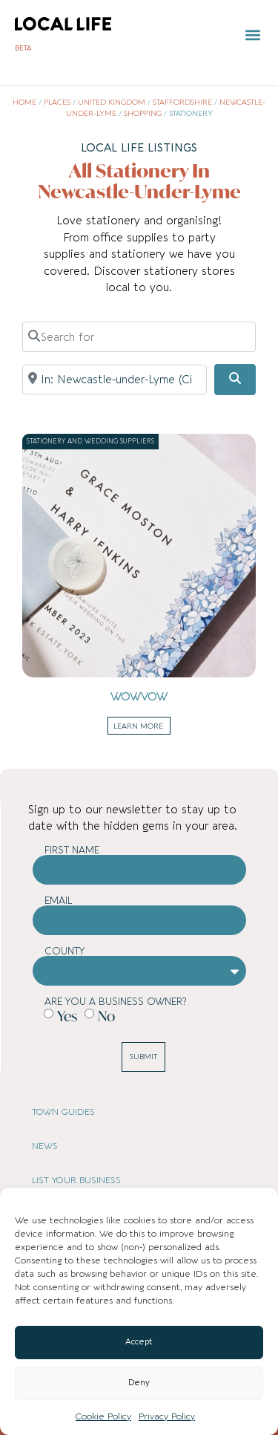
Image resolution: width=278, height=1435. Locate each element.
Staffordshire (182, 102)
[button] (253, 35)
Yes (67, 1015)
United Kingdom (111, 102)
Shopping (143, 113)
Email (58, 900)
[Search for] (139, 336)
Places (57, 102)
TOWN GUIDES (63, 1112)
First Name (71, 850)
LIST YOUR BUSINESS (76, 1180)
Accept (139, 1342)
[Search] (235, 379)
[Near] (114, 379)
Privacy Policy (167, 1416)
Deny (139, 1382)
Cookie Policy (103, 1416)
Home (24, 102)
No (106, 1015)
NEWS (45, 1146)
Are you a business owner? (115, 1001)
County (64, 951)
